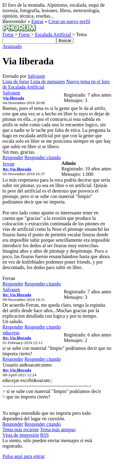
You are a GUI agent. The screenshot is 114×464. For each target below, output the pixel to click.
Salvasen (36, 76)
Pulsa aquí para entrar (23, 456)
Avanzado (12, 46)
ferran (8, 163)
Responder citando (42, 157)
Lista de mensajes (47, 81)
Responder (12, 157)
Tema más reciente (20, 429)
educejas (11, 332)
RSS (44, 435)
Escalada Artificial (53, 34)
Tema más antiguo (57, 429)
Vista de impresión (20, 435)
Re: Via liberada (17, 169)
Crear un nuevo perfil (69, 21)
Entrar (37, 21)
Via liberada (13, 98)
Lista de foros (15, 81)
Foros (7, 34)
